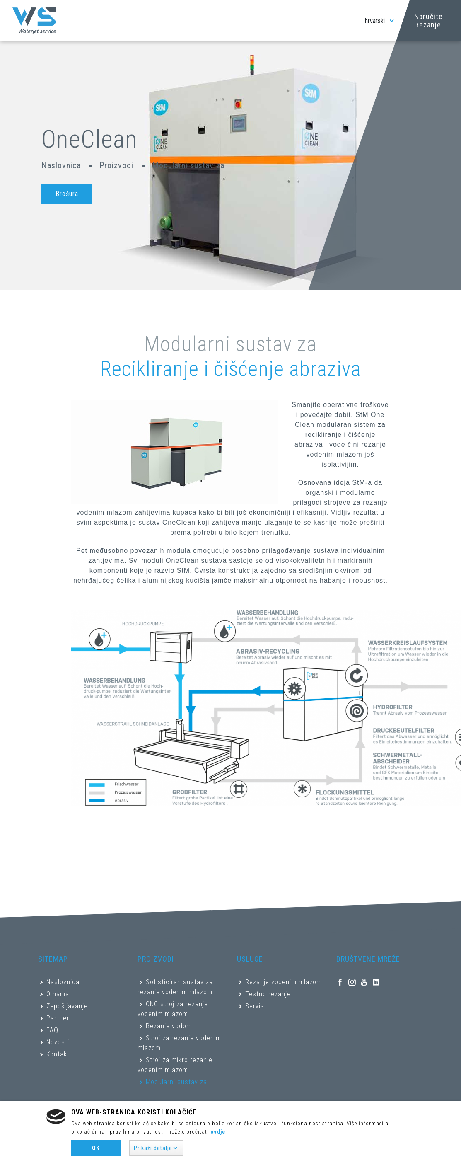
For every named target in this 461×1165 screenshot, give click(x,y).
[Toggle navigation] (350, 20)
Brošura (67, 194)
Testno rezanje (268, 994)
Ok (96, 1148)
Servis (254, 1006)
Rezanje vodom (169, 1026)
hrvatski (380, 21)
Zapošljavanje (67, 1006)
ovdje (217, 1132)
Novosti (57, 1042)
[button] (156, 1148)
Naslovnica (61, 165)
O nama (57, 994)
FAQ (52, 1030)
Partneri (58, 1018)
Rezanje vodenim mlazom (283, 982)
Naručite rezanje (428, 20)
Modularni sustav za (176, 1082)
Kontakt (58, 1054)
